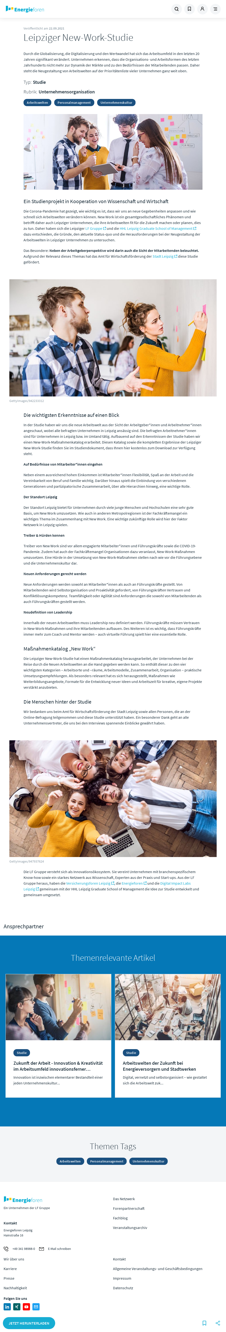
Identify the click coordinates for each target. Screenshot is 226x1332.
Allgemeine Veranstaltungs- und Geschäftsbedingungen (157, 1268)
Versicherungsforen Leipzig (88, 883)
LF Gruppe (93, 228)
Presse (9, 1278)
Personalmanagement (74, 102)
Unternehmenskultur (116, 102)
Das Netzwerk (124, 1198)
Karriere (10, 1268)
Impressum (122, 1278)
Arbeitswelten (37, 102)
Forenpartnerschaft (129, 1208)
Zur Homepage (45, 9)
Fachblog (120, 1218)
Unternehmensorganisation (67, 92)
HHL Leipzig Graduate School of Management (156, 228)
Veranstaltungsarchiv (130, 1227)
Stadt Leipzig (163, 256)
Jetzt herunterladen (29, 1323)
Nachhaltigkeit (15, 1287)
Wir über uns (14, 1259)
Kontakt (119, 1259)
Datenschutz (123, 1287)
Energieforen (132, 883)
